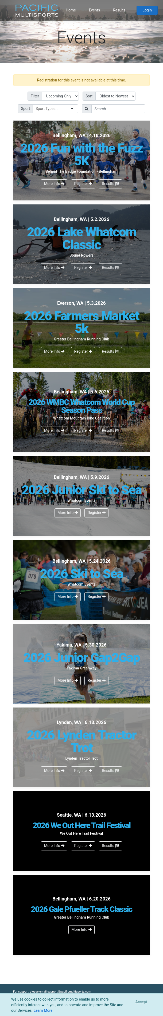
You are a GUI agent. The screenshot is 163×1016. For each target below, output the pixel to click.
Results (119, 10)
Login (147, 10)
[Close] (141, 1002)
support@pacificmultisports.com (69, 991)
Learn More (43, 1010)
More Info (54, 184)
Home (71, 10)
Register (83, 184)
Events (94, 10)
